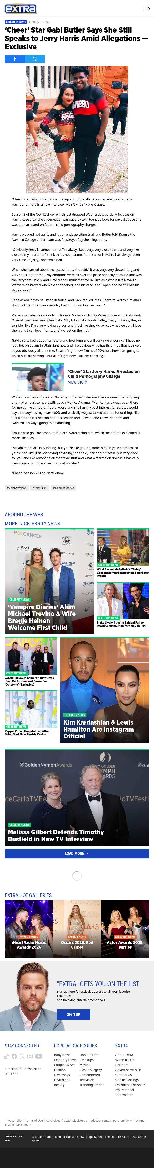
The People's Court (117, 1137)
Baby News (62, 1055)
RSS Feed (11, 1074)
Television (87, 1080)
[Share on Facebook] (15, 59)
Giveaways (62, 1075)
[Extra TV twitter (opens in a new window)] (22, 1056)
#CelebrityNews (16, 488)
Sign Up (73, 1014)
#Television (40, 488)
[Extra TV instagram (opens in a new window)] (30, 1056)
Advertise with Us (128, 1070)
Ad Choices (53, 1120)
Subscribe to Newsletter (23, 1069)
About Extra (124, 1055)
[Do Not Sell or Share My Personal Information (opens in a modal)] (132, 1089)
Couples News (64, 1065)
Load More (77, 853)
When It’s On (125, 1060)
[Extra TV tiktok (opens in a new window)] (6, 1056)
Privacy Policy (13, 1120)
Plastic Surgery (91, 1070)
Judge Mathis (94, 1137)
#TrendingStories (63, 488)
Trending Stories (92, 1085)
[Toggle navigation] (145, 9)
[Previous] (8, 928)
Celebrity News (16, 21)
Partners (121, 1065)
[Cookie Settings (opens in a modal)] (127, 1079)
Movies (85, 1065)
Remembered (90, 1075)
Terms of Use (34, 1120)
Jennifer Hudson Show (69, 1137)
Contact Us (123, 1075)
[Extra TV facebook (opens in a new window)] (14, 1056)
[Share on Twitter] (35, 59)
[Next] (145, 928)
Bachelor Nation (42, 1137)
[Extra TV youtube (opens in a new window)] (39, 1056)
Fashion (60, 1070)
